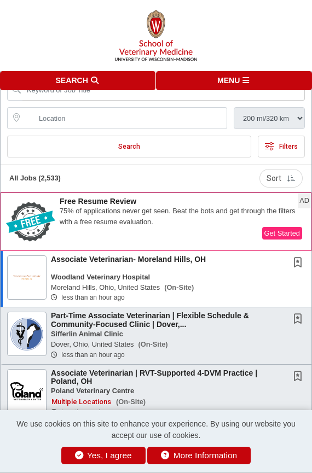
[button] (234, 80)
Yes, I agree (103, 455)
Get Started (282, 233)
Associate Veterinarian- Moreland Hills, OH (128, 259)
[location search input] (124, 118)
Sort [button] (281, 178)
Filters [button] (281, 146)
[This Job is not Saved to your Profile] (300, 263)
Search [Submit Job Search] (129, 146)
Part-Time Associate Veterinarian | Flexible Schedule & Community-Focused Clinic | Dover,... (150, 319)
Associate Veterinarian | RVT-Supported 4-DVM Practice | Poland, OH (154, 377)
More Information (199, 455)
